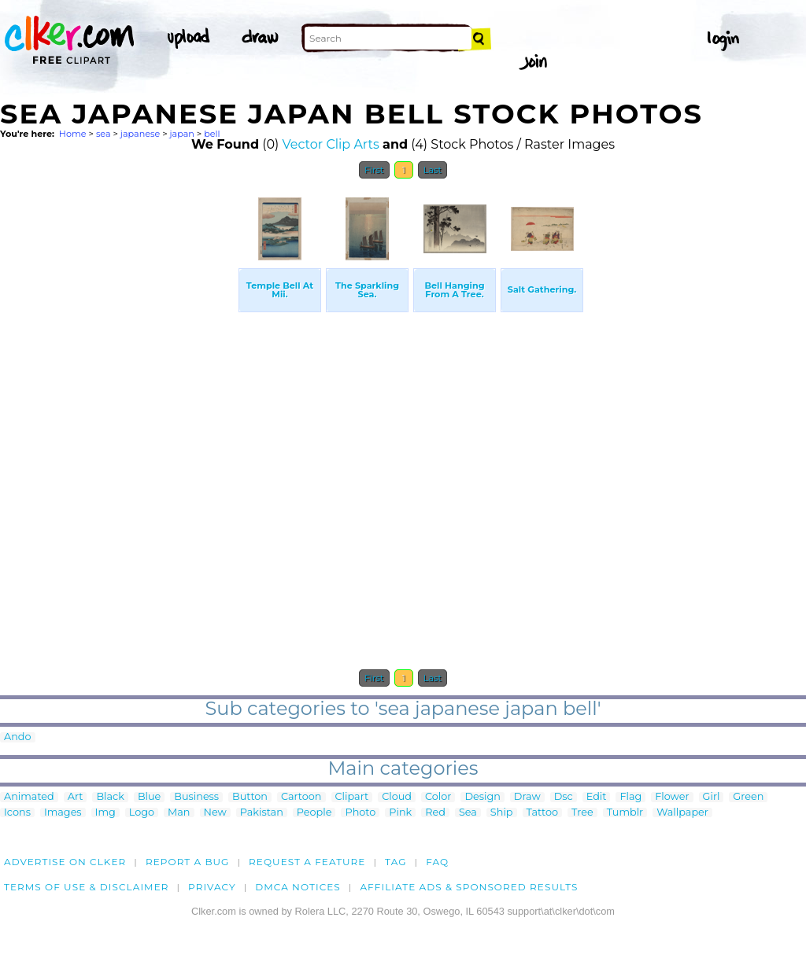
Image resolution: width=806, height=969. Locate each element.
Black (110, 797)
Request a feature (307, 862)
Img (105, 813)
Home (73, 133)
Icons (17, 813)
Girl (711, 797)
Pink (400, 813)
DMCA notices (298, 887)
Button (250, 797)
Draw (527, 797)
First (374, 169)
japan (182, 133)
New (215, 813)
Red (435, 813)
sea (103, 133)
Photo (360, 813)
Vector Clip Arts (331, 144)
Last (432, 169)
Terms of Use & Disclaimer (86, 887)
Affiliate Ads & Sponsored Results (469, 887)
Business (196, 797)
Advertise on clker (65, 862)
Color (438, 797)
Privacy (212, 887)
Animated (29, 797)
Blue (149, 797)
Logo (141, 813)
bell (212, 133)
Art (75, 797)
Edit (596, 797)
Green (748, 797)
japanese (140, 133)
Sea (468, 813)
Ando (17, 737)
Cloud (397, 797)
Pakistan (261, 813)
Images (63, 813)
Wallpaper (682, 813)
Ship (501, 813)
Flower (672, 797)
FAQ (437, 862)
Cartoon (301, 797)
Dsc (563, 797)
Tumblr (625, 813)
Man (179, 813)
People (314, 813)
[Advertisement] (118, 423)
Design (482, 797)
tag (395, 862)
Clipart (352, 797)
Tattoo (543, 813)
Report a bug (188, 862)
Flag (630, 797)
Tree (582, 813)
